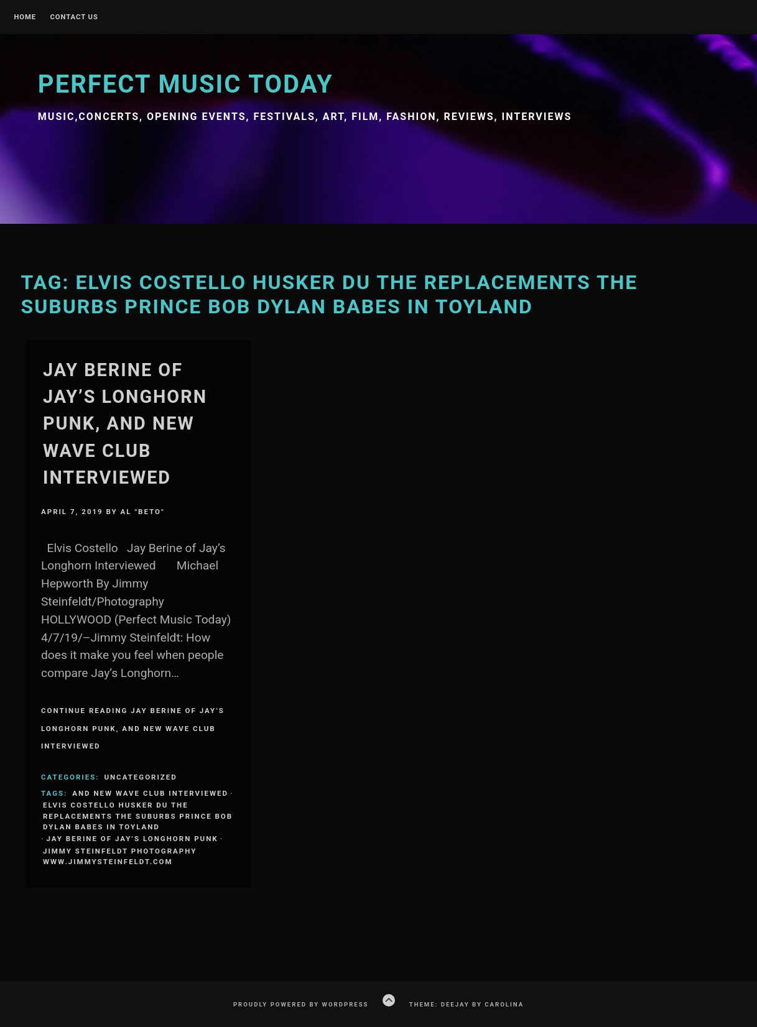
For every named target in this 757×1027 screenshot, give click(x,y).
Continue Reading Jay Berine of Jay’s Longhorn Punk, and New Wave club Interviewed (133, 728)
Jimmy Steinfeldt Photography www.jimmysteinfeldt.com (120, 856)
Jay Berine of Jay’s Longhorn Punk (132, 838)
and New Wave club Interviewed (150, 793)
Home (25, 17)
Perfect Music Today (185, 84)
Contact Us (74, 17)
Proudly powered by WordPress (301, 1004)
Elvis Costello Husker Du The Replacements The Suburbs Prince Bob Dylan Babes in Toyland (138, 816)
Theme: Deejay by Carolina (466, 1004)
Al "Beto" (143, 511)
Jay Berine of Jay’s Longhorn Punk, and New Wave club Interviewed (125, 423)
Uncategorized (140, 777)
